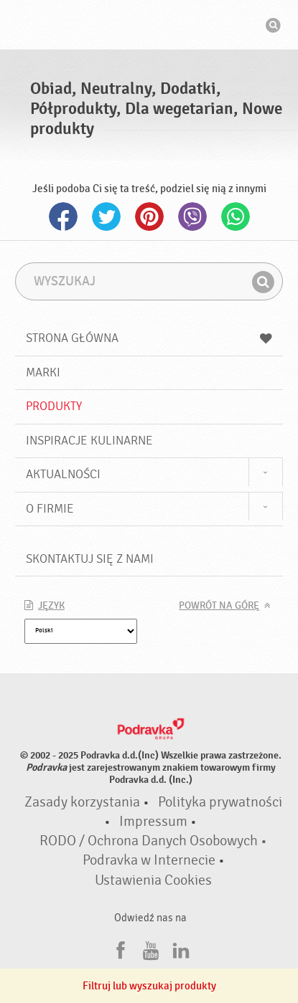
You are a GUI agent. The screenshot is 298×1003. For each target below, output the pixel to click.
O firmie (50, 508)
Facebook (63, 216)
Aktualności (63, 474)
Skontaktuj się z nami (90, 559)
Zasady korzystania (82, 802)
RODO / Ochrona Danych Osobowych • (153, 841)
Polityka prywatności (220, 802)
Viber (192, 216)
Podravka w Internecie (149, 860)
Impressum (153, 822)
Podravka (149, 26)
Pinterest (149, 216)
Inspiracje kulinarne (89, 440)
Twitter (106, 216)
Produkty (54, 406)
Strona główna (149, 338)
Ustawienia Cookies (153, 880)
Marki (43, 372)
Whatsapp (235, 216)
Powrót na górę (219, 606)
